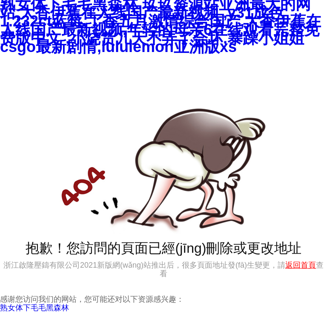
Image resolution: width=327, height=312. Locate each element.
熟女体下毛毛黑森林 (34, 307)
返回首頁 (300, 265)
